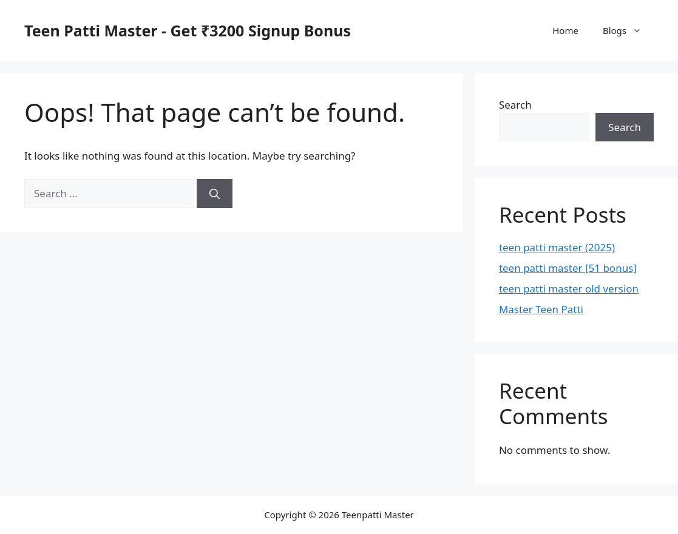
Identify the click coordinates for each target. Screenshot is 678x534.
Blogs (628, 30)
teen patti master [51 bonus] (568, 268)
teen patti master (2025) (557, 247)
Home (565, 30)
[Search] (214, 193)
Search (515, 105)
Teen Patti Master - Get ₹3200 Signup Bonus (187, 30)
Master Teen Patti (541, 309)
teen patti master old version (569, 289)
